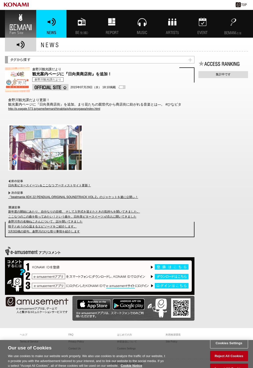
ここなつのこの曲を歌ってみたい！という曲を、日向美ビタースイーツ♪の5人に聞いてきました (72, 216)
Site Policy (171, 341)
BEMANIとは (233, 24)
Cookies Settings (229, 345)
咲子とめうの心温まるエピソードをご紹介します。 (42, 226)
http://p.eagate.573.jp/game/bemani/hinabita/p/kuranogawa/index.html (54, 109)
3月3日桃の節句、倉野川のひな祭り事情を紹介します (44, 231)
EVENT (203, 24)
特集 (112, 24)
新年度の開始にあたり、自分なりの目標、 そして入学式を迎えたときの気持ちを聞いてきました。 (74, 211)
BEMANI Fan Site (20, 24)
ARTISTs (172, 24)
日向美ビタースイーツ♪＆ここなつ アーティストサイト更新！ (49, 185)
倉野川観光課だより (47, 79)
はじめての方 (124, 334)
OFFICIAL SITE (50, 87)
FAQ (70, 334)
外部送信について (127, 341)
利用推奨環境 (173, 334)
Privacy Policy (76, 341)
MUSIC (142, 24)
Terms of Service (29, 341)
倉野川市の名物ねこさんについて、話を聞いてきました (45, 221)
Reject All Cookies (229, 358)
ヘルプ (23, 334)
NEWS (51, 24)
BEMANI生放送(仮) (81, 24)
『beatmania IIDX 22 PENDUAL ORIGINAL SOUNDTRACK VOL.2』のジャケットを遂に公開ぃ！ (73, 197)
